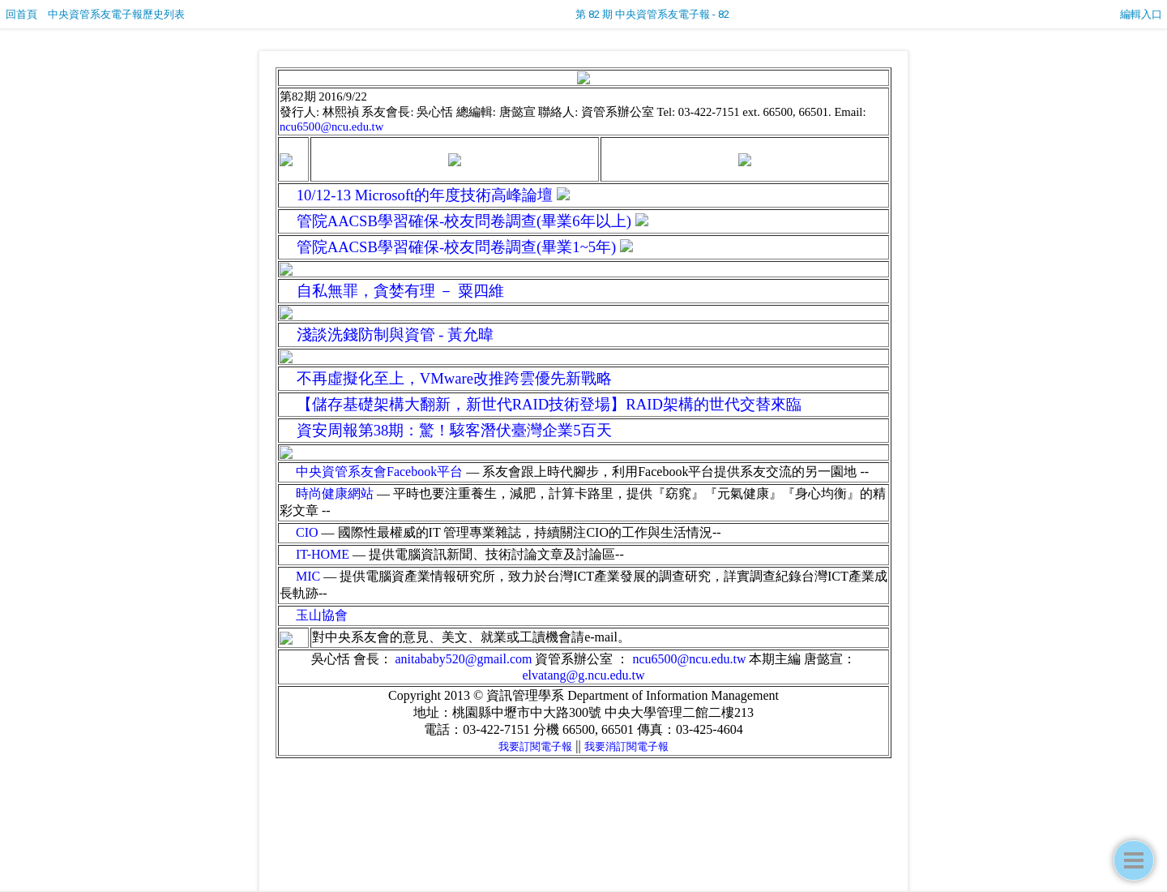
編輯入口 (1141, 14)
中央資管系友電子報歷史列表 (116, 14)
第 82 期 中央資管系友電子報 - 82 (652, 14)
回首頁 (21, 14)
